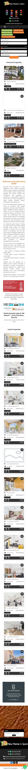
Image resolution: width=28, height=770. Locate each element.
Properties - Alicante (7, 32)
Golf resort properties (7, 34)
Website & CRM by (10, 768)
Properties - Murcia (18, 30)
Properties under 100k (7, 30)
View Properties (14, 57)
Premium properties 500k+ (8, 37)
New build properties (18, 32)
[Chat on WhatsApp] (25, 767)
